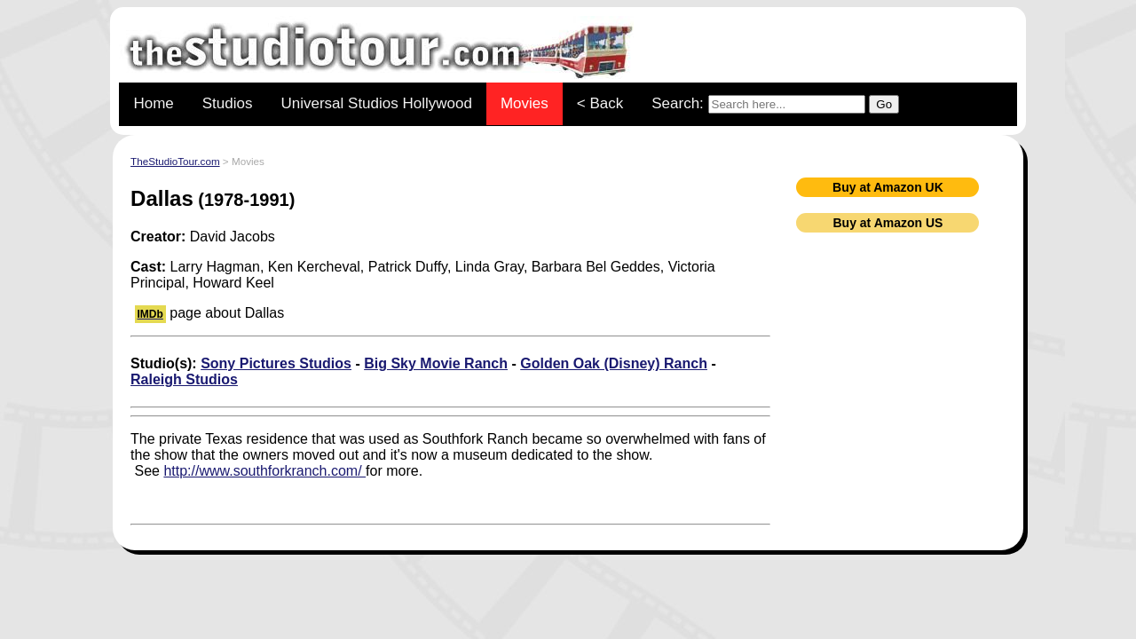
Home (153, 103)
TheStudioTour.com (175, 161)
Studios (227, 103)
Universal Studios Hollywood (375, 103)
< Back (600, 103)
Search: (775, 104)
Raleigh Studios (184, 379)
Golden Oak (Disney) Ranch (613, 363)
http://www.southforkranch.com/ (264, 470)
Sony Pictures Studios (276, 363)
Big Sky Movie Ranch (436, 363)
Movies (524, 103)
